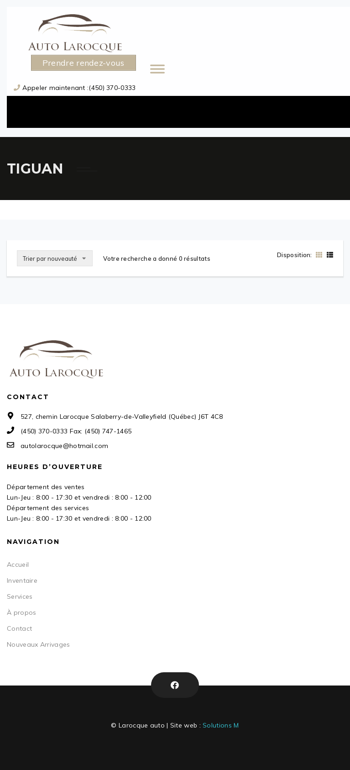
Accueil (18, 564)
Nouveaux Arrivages (38, 644)
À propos (21, 612)
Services (19, 596)
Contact (19, 628)
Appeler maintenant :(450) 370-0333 (79, 88)
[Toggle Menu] (212, 73)
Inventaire (22, 580)
